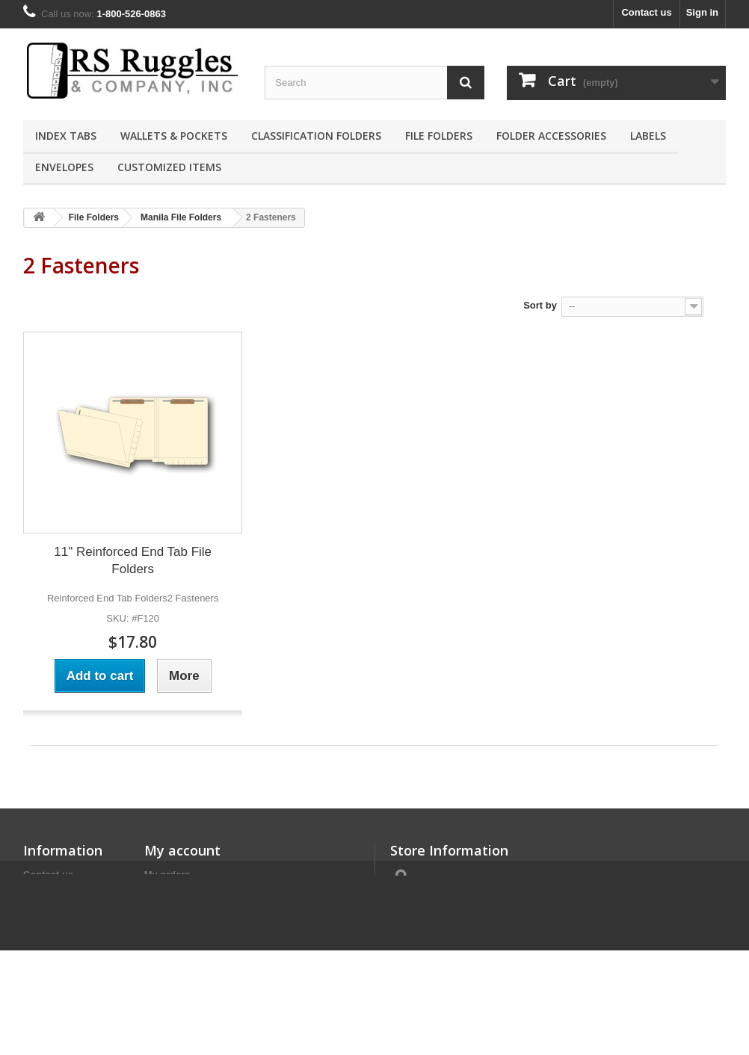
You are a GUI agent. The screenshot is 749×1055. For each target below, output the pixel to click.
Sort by (540, 305)
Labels (648, 136)
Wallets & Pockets (173, 136)
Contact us (646, 12)
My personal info (182, 932)
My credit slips (178, 894)
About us (44, 913)
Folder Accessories (551, 136)
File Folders (438, 136)
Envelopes (64, 167)
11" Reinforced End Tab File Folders (133, 560)
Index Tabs (65, 136)
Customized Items (169, 167)
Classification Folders (316, 136)
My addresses (176, 913)
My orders (167, 874)
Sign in (702, 12)
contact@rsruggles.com (498, 956)
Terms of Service (62, 894)
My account (182, 850)
